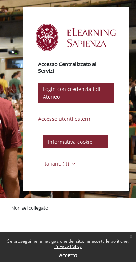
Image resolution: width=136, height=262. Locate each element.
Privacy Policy (68, 246)
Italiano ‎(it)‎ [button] (56, 163)
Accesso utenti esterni (65, 118)
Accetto (68, 255)
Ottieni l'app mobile (32, 222)
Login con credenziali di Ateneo (71, 93)
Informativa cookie (70, 141)
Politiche (20, 215)
